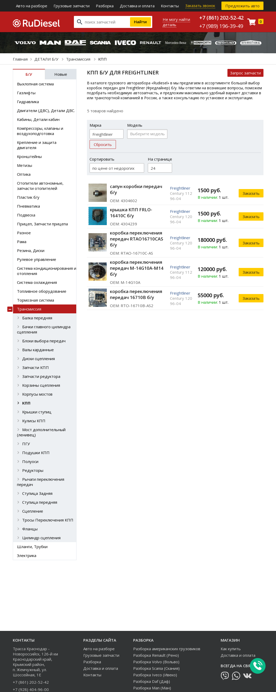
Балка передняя (37, 317)
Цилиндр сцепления (41, 537)
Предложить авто (242, 5)
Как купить (231, 648)
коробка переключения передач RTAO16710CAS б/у (136, 239)
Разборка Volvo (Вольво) (156, 661)
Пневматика (28, 206)
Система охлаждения (37, 282)
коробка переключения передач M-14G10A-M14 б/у (136, 268)
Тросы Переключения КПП (47, 520)
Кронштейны (29, 156)
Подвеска (26, 215)
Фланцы (30, 528)
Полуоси (30, 461)
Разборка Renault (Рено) (156, 655)
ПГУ (26, 443)
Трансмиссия (78, 59)
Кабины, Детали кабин (38, 119)
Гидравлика (28, 101)
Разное (24, 232)
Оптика (24, 174)
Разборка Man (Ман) (152, 687)
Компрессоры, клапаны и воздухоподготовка (40, 131)
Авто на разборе (31, 5)
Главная (20, 59)
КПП (26, 403)
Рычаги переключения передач (40, 482)
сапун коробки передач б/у (136, 189)
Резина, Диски (30, 250)
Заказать (251, 193)
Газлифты (26, 92)
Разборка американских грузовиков (166, 648)
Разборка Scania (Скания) (156, 668)
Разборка (105, 5)
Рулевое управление (36, 259)
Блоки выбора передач (44, 340)
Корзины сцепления (41, 385)
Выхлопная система (35, 83)
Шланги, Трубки (32, 546)
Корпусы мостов (37, 394)
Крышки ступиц (36, 411)
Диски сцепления (38, 358)
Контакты (170, 5)
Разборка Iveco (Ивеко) (155, 674)
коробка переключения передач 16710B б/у (136, 294)
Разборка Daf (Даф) (151, 681)
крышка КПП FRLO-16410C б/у (131, 213)
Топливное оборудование (41, 291)
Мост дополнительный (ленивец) (41, 432)
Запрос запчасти (245, 72)
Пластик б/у (28, 197)
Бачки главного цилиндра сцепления (44, 329)
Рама (21, 241)
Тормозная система (35, 300)
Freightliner (180, 188)
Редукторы (32, 470)
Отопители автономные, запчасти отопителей (40, 185)
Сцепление (32, 511)
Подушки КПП (36, 452)
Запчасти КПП (35, 367)
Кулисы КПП (33, 420)
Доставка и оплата (137, 5)
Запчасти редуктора (41, 376)
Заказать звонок (200, 5)
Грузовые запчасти (72, 5)
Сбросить (103, 144)
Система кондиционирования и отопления (46, 271)
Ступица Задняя (37, 493)
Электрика (26, 555)
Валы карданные (38, 349)
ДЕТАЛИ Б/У (46, 59)
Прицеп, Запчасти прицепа (42, 223)
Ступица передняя (39, 502)
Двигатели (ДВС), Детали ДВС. (46, 110)
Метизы (24, 165)
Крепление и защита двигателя (36, 145)
